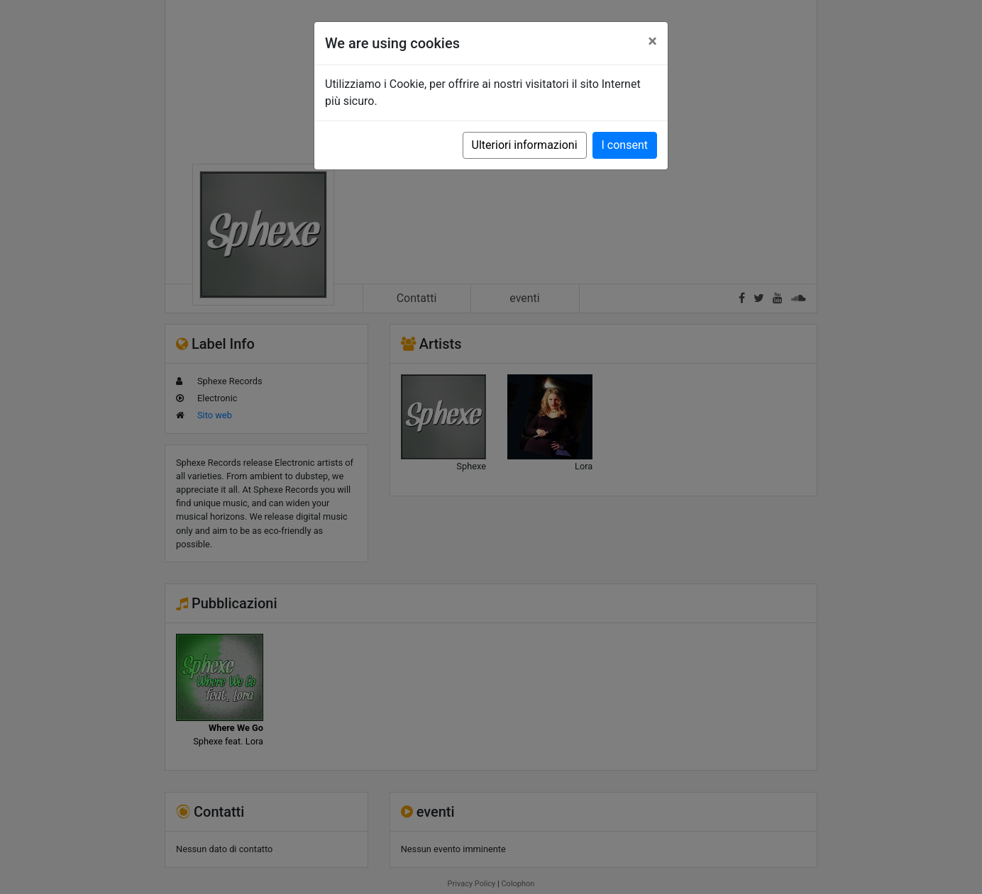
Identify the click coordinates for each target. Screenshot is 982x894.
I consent (625, 145)
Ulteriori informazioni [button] (525, 145)
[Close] (652, 41)
